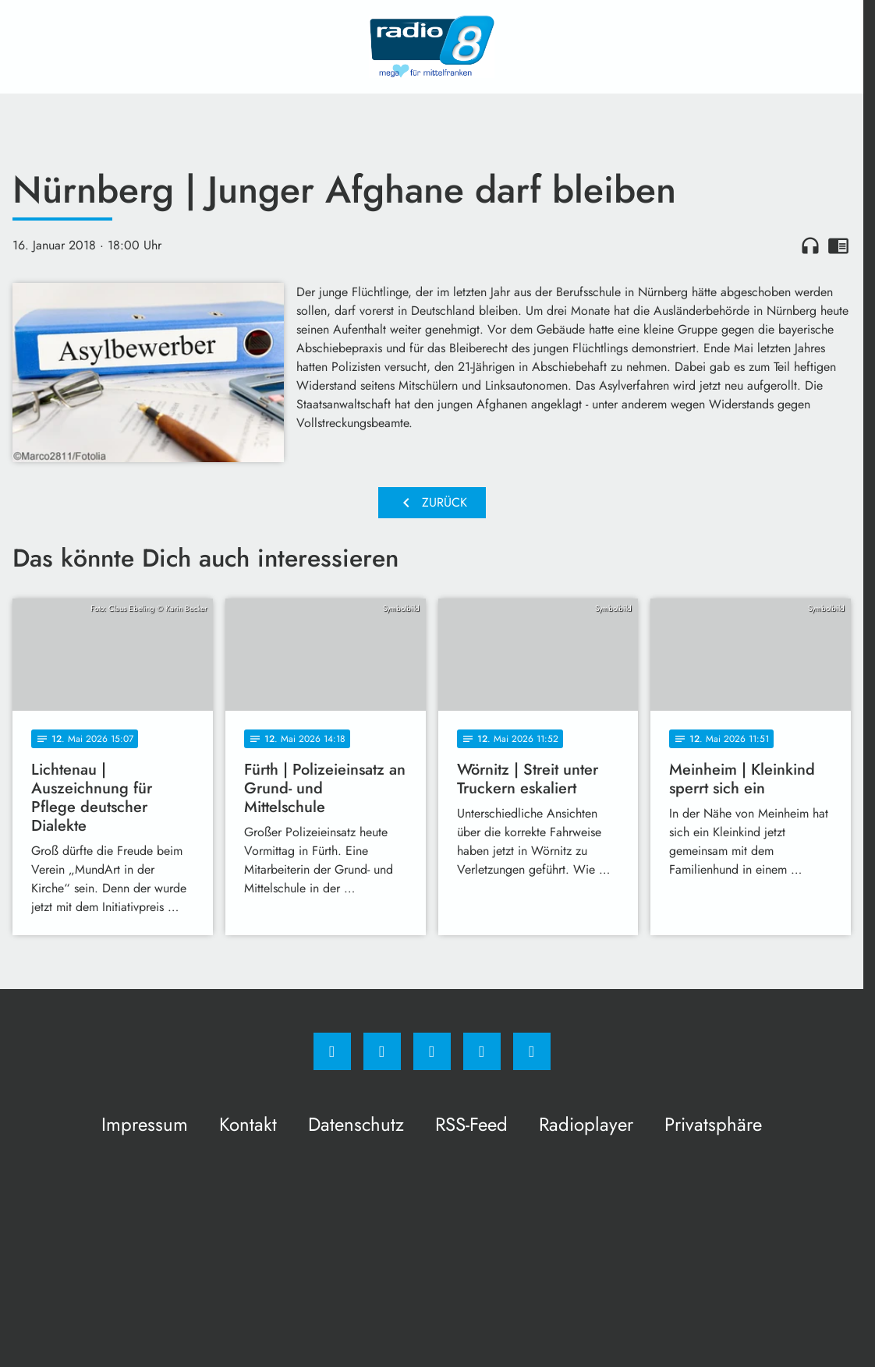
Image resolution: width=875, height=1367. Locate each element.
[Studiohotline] (482, 1051)
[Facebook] (332, 1051)
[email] (532, 1051)
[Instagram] (382, 1051)
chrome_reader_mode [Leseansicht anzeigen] (838, 245)
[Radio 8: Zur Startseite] (432, 47)
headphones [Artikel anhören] (810, 245)
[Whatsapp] (432, 1051)
